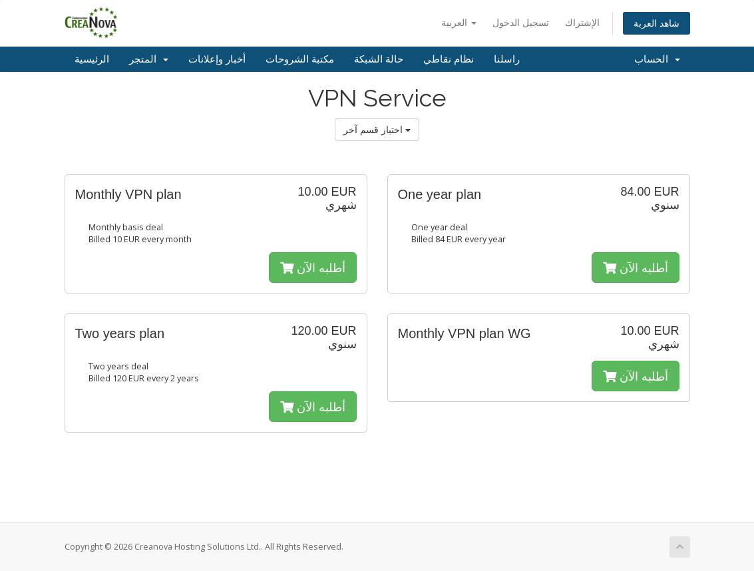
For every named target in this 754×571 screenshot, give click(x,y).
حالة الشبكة (378, 59)
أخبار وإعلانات (217, 59)
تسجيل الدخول (520, 22)
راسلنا (507, 59)
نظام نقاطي (448, 59)
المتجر (148, 59)
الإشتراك (582, 22)
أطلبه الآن (312, 268)
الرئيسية (92, 59)
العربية (458, 22)
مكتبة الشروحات (300, 59)
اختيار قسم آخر (377, 129)
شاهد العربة (656, 23)
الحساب (657, 59)
